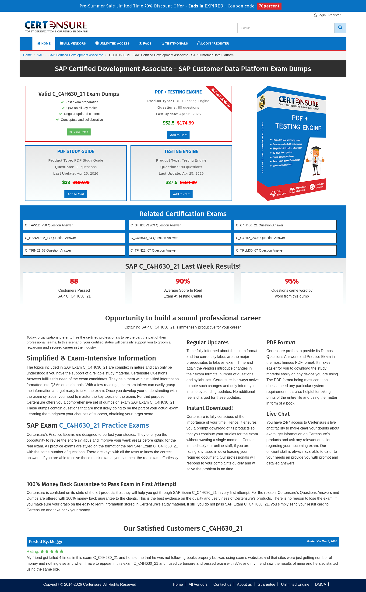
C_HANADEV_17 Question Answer (50, 238)
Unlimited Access (112, 43)
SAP (40, 55)
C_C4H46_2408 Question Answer (260, 238)
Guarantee (266, 584)
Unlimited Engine (295, 584)
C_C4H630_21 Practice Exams (104, 425)
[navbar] (28, 41)
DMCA (320, 584)
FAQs (145, 43)
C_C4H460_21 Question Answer (259, 225)
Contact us (222, 584)
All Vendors (73, 43)
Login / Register (327, 15)
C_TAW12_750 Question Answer (49, 225)
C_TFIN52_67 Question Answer (48, 250)
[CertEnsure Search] (340, 28)
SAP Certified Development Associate (76, 55)
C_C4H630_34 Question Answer (154, 238)
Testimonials (174, 43)
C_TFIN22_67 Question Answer (153, 250)
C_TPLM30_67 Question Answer (260, 250)
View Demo (78, 132)
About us (244, 584)
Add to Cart (178, 135)
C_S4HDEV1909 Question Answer (155, 225)
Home (44, 43)
